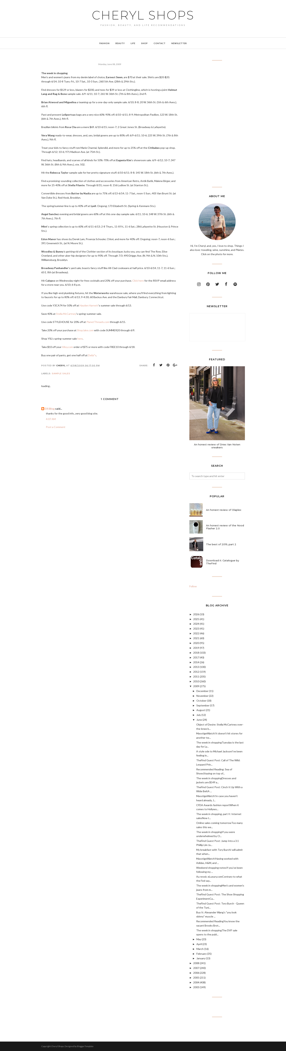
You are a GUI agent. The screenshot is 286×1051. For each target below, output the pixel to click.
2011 (196, 676)
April (199, 944)
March (200, 948)
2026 (196, 614)
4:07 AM (51, 419)
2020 (196, 643)
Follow (193, 586)
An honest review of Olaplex (223, 509)
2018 (196, 652)
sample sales (61, 373)
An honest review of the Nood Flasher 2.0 (225, 527)
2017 (196, 657)
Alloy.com (67, 346)
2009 (196, 686)
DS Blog (50, 408)
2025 (196, 619)
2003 (196, 987)
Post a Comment (55, 427)
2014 (196, 662)
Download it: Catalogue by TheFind (222, 562)
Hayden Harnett (89, 305)
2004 (196, 982)
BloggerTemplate (85, 1046)
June (199, 719)
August (200, 710)
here (80, 338)
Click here (138, 280)
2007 (196, 967)
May (198, 939)
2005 (196, 977)
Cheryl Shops (143, 15)
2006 (196, 972)
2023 (196, 628)
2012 (196, 671)
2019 (196, 647)
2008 (196, 963)
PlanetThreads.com (97, 321)
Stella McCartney (66, 313)
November (202, 695)
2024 (196, 623)
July (198, 714)
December (202, 691)
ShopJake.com (85, 330)
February (201, 953)
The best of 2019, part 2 (221, 544)
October (201, 700)
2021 (196, 638)
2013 (196, 666)
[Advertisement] (217, 123)
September (202, 705)
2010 (196, 681)
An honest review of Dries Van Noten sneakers (217, 446)
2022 (196, 633)
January (200, 958)
